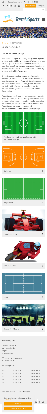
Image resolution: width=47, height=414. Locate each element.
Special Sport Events (11, 329)
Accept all (18, 404)
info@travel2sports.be (12, 2)
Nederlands (30, 5)
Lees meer (7, 400)
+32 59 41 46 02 (31, 2)
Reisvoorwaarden (8, 392)
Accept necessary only (18, 408)
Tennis (6, 297)
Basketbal (7, 171)
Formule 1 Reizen (10, 234)
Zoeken (43, 9)
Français (41, 5)
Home (6, 43)
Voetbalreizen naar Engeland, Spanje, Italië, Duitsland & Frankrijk (20, 138)
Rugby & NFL (8, 203)
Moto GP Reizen (10, 266)
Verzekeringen (24, 392)
